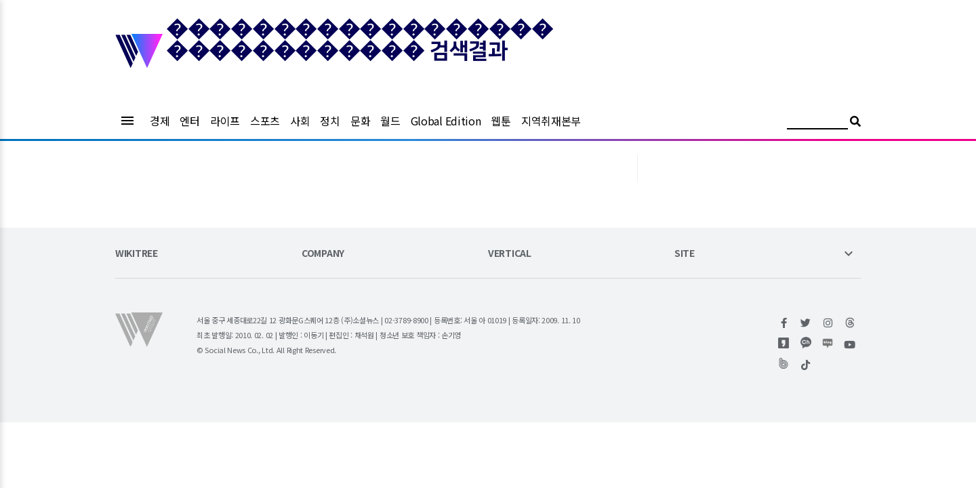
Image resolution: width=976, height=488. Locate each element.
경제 (159, 121)
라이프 (225, 121)
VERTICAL (509, 254)
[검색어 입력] (817, 123)
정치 (330, 121)
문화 (360, 121)
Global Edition (446, 121)
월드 (390, 121)
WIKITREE (136, 254)
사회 (300, 121)
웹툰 (500, 121)
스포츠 (265, 121)
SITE (684, 254)
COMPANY (323, 254)
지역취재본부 (551, 121)
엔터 (189, 121)
